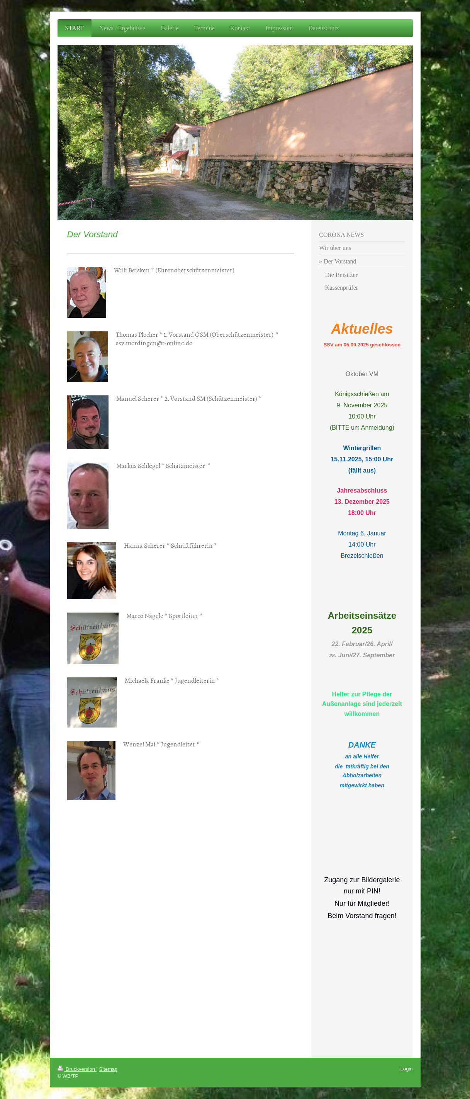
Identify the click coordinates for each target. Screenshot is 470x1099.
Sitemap (108, 1069)
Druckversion (77, 1069)
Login (406, 1069)
